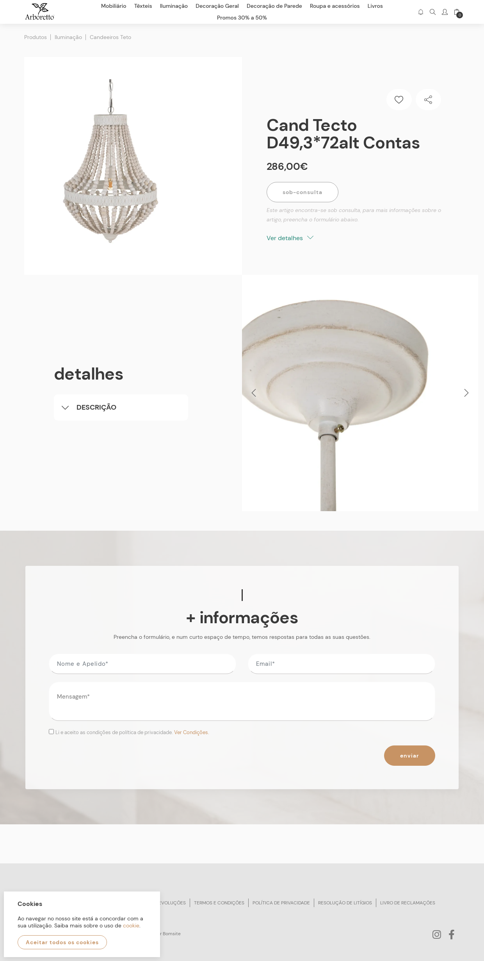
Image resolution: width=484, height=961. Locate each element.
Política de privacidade (281, 903)
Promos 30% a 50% (242, 17)
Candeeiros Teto (110, 37)
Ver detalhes (290, 238)
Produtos (35, 37)
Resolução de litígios (345, 903)
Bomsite (172, 934)
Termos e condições (219, 903)
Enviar (409, 755)
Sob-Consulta (302, 192)
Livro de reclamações (407, 903)
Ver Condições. (191, 732)
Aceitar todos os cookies (62, 942)
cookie (131, 925)
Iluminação (68, 37)
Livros (375, 5)
